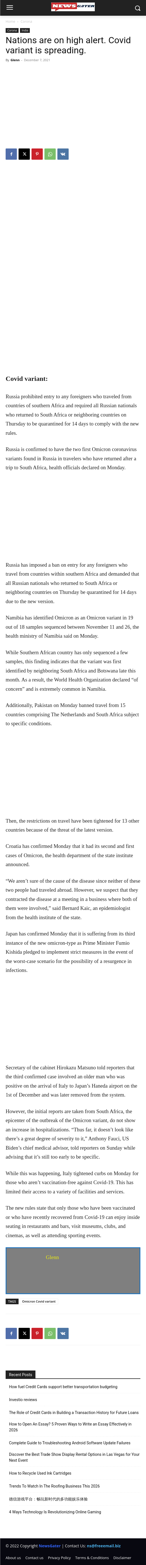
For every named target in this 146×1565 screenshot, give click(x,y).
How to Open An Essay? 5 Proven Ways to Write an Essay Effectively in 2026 (70, 1427)
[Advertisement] (73, 106)
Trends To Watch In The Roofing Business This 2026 (54, 1486)
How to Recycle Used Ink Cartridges (40, 1473)
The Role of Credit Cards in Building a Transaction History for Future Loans (74, 1412)
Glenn (14, 60)
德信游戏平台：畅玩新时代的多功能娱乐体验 (48, 1499)
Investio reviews (23, 1399)
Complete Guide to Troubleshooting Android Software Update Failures (70, 1443)
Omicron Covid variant (39, 1301)
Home (10, 21)
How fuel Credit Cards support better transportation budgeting (63, 1387)
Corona (26, 21)
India (25, 30)
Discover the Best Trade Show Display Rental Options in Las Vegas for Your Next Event (74, 1457)
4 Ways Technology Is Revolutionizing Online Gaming (55, 1512)
